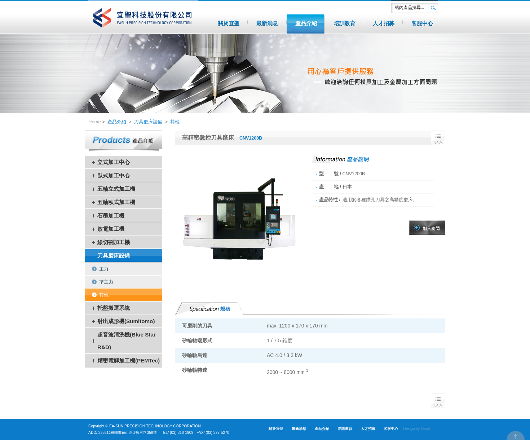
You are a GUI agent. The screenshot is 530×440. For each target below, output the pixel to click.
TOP (516, 435)
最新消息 (299, 429)
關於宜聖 (276, 429)
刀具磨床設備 (148, 121)
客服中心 (391, 429)
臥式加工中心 (113, 175)
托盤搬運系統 (113, 308)
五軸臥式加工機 (116, 202)
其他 (175, 121)
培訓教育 (345, 429)
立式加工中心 (113, 162)
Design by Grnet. (417, 429)
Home (94, 121)
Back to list (438, 400)
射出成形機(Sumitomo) (126, 321)
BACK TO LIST (438, 138)
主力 (104, 269)
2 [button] (267, 106)
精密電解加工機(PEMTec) (128, 360)
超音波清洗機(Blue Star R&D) (126, 340)
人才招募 (368, 429)
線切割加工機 (113, 242)
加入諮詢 (427, 227)
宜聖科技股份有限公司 (143, 18)
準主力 (106, 282)
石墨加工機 (110, 215)
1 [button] (262, 106)
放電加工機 (110, 229)
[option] (265, 73)
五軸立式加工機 (116, 189)
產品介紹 (116, 121)
